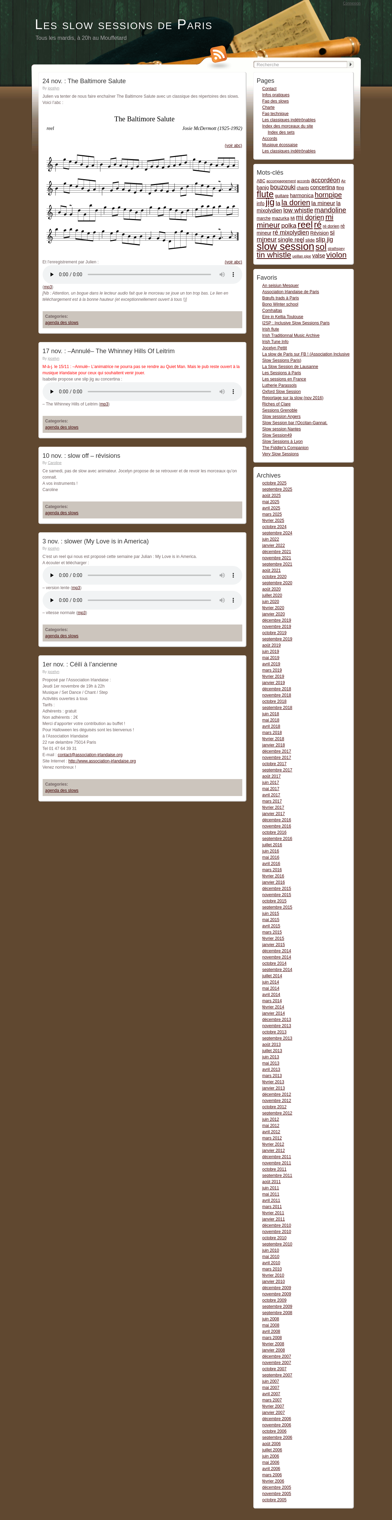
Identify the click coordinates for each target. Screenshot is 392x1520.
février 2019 (273, 676)
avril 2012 (271, 1131)
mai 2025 (270, 501)
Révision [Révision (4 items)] (319, 233)
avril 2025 (271, 508)
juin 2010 (270, 1250)
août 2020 (271, 589)
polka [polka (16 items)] (288, 225)
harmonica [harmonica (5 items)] (302, 195)
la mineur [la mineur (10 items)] (323, 203)
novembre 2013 (276, 1025)
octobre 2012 (274, 1106)
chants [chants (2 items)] (303, 187)
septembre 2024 (277, 533)
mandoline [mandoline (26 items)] (330, 210)
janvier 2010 (273, 1281)
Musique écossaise (280, 144)
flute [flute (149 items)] (265, 194)
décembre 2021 (276, 551)
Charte (268, 107)
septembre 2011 (277, 1175)
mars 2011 (272, 1206)
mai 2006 (270, 1462)
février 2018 (273, 738)
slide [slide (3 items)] (310, 240)
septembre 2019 (277, 639)
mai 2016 (270, 857)
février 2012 (273, 1144)
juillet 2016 (272, 844)
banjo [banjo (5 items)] (263, 187)
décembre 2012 (276, 1094)
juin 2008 (270, 1319)
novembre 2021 (276, 558)
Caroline (55, 463)
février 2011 (273, 1213)
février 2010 (273, 1275)
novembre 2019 (276, 626)
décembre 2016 (276, 820)
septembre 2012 (277, 1113)
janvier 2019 (273, 682)
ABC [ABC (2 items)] (261, 180)
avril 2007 (271, 1393)
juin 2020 (270, 601)
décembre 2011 (276, 1156)
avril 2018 (271, 726)
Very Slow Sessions (280, 454)
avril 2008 (271, 1331)
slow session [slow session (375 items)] (285, 246)
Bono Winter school (280, 304)
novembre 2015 (276, 894)
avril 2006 (271, 1468)
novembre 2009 (276, 1294)
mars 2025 (272, 514)
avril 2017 (271, 795)
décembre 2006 (276, 1418)
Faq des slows (275, 101)
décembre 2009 (276, 1287)
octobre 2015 (274, 901)
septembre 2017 (277, 770)
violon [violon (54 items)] (336, 255)
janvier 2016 (273, 882)
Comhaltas (272, 310)
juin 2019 (270, 651)
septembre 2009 (277, 1306)
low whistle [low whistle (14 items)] (298, 210)
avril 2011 (271, 1200)
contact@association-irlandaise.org (90, 754)
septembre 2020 (277, 582)
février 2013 (273, 1082)
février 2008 (273, 1344)
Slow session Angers (281, 416)
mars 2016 (272, 869)
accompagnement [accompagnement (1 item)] (281, 181)
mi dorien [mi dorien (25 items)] (310, 217)
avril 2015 (271, 926)
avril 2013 (271, 1069)
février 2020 (273, 607)
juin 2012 (270, 1119)
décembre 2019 (276, 620)
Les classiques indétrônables (289, 119)
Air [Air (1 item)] (343, 181)
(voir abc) (233, 145)
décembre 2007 (276, 1356)
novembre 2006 (276, 1425)
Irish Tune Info (275, 341)
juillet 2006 (272, 1450)
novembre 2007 (276, 1362)
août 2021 (271, 570)
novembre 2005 (276, 1493)
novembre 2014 (276, 957)
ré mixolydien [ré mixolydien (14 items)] (290, 232)
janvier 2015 (273, 944)
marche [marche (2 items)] (264, 218)
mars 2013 (272, 1075)
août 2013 (271, 1044)
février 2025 (273, 520)
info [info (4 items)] (260, 203)
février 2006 (273, 1481)
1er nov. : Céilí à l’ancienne (80, 664)
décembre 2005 (276, 1487)
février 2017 (273, 807)
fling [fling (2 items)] (340, 187)
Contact (269, 88)
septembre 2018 (277, 707)
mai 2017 (270, 788)
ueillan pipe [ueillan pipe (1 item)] (301, 256)
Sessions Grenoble (279, 410)
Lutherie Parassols (279, 385)
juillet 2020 (272, 595)
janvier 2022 (273, 545)
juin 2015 (270, 913)
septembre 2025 (277, 489)
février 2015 (273, 938)
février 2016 (273, 876)
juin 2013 (270, 1057)
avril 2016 (271, 863)
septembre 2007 (277, 1375)
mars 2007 (272, 1400)
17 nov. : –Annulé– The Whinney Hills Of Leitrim (109, 351)
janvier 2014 (273, 1013)
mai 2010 (270, 1256)
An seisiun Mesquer (280, 285)
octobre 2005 (274, 1499)
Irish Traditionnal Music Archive (291, 335)
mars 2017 (272, 801)
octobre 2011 (274, 1169)
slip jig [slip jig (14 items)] (324, 239)
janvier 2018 (273, 745)
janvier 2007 (273, 1412)
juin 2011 (270, 1188)
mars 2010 (272, 1269)
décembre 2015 (276, 888)
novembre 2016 (276, 826)
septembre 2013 (277, 1038)
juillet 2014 (272, 975)
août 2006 (271, 1443)
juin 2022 (270, 539)
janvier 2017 (273, 813)
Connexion (352, 3)
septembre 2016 (277, 838)
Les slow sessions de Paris (124, 24)
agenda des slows (61, 322)
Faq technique (275, 113)
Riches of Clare (276, 404)
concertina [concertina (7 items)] (322, 187)
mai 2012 (270, 1125)
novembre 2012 (276, 1100)
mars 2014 (272, 1000)
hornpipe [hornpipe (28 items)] (328, 195)
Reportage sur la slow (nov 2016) (293, 397)
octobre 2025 (274, 483)
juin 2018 (270, 713)
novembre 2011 (276, 1163)
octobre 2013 (274, 1032)
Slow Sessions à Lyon (282, 441)
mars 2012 (272, 1138)
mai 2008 (270, 1325)
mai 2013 (270, 1063)
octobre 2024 (274, 526)
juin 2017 (270, 782)
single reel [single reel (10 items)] (291, 239)
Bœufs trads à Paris (280, 298)
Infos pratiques (276, 95)
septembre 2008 (277, 1312)
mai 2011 (270, 1194)
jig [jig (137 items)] (270, 202)
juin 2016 (270, 851)
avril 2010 (271, 1262)
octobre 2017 (274, 763)
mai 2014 (270, 988)
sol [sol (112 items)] (320, 247)
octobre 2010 (274, 1237)
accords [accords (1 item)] (303, 181)
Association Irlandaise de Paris (290, 291)
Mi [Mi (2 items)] (292, 218)
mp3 (48, 287)
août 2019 (271, 645)
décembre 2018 (276, 689)
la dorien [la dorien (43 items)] (295, 202)
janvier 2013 (273, 1088)
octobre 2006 (274, 1431)
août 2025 (271, 495)
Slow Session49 (277, 435)
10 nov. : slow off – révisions (81, 455)
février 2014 (273, 1007)
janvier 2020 (273, 614)
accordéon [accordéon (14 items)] (325, 180)
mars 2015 (272, 932)
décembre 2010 (276, 1225)
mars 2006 (272, 1475)
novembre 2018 (276, 695)
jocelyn (53, 88)
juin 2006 (270, 1456)
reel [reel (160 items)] (305, 224)
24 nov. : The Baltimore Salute (84, 81)
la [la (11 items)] (278, 203)
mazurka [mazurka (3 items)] (280, 218)
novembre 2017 (276, 757)
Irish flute (270, 329)
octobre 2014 (274, 963)
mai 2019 (270, 657)
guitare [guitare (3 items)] (282, 195)
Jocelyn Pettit (274, 348)
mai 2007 (270, 1387)
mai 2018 (270, 720)
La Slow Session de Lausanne (290, 366)
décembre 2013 (276, 1019)
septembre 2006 (277, 1437)
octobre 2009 (274, 1300)
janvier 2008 (273, 1350)
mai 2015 (270, 919)
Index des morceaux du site (287, 126)
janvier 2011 (273, 1219)
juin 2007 (270, 1381)
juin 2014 (270, 982)
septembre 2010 (277, 1244)
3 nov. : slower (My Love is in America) (96, 541)
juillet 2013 (272, 1050)
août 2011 (271, 1181)
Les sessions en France (284, 379)
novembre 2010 (276, 1231)
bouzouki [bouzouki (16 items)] (283, 187)
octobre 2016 (274, 832)
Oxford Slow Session (281, 391)
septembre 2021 (277, 564)
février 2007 (273, 1406)
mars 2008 (272, 1337)
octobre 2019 (274, 632)
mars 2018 (272, 732)
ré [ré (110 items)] (318, 224)
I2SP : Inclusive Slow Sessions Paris (296, 323)
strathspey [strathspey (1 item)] (336, 248)
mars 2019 (272, 670)
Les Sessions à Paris (281, 372)
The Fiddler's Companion (285, 447)
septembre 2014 (277, 969)
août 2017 (271, 776)
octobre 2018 (274, 701)
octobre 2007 (274, 1368)
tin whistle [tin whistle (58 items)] (274, 254)
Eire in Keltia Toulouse (283, 316)
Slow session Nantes (281, 429)
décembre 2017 (276, 751)
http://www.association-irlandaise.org (102, 761)
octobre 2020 (274, 576)
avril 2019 (271, 664)
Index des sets (281, 132)
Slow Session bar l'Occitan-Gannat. (295, 422)
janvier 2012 (273, 1150)
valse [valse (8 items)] (318, 256)
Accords (269, 138)
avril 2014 (271, 994)
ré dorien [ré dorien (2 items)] (331, 226)
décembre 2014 (276, 951)
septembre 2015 (277, 907)
